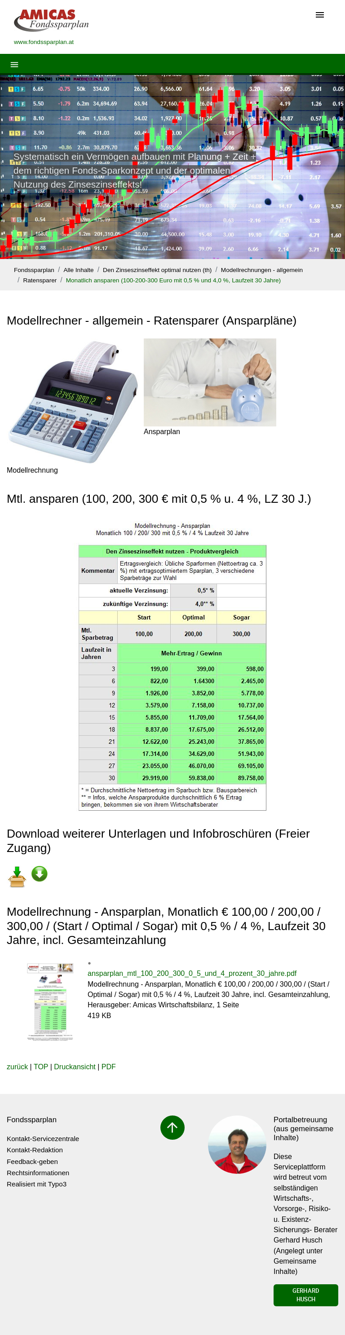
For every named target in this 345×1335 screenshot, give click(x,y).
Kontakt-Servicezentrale (43, 1138)
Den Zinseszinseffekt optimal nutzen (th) (157, 270)
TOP (41, 1067)
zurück (17, 1067)
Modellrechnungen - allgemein (262, 270)
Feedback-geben (32, 1161)
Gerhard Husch (305, 1295)
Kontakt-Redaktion (35, 1150)
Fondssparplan (34, 270)
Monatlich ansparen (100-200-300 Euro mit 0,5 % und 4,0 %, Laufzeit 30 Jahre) (173, 280)
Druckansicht (74, 1067)
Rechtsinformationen (38, 1173)
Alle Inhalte (78, 270)
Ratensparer (40, 280)
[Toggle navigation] (320, 15)
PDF (109, 1067)
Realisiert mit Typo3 (36, 1184)
